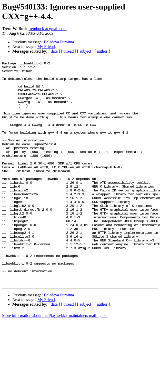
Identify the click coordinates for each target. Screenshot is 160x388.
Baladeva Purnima (59, 42)
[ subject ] (85, 51)
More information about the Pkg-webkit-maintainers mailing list (54, 360)
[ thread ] (68, 51)
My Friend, (46, 46)
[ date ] (54, 51)
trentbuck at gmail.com (47, 28)
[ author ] (102, 51)
